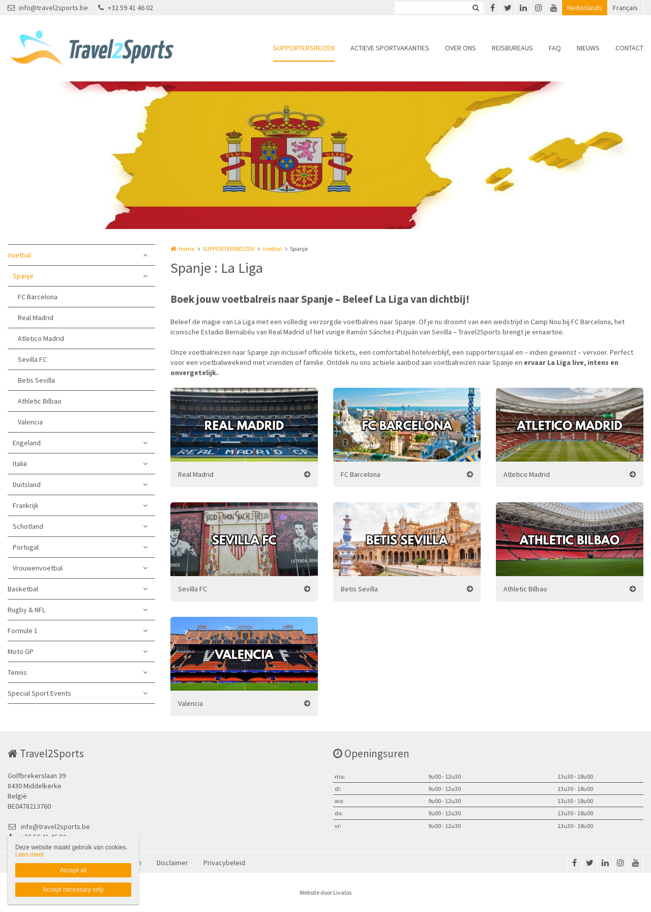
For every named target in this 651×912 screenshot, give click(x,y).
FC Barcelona (37, 296)
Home (186, 248)
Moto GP (21, 651)
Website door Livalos (325, 892)
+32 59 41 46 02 (125, 7)
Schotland (28, 526)
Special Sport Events (39, 693)
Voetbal (19, 255)
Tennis (17, 672)
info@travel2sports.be (48, 7)
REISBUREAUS (512, 47)
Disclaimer (172, 862)
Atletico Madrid (41, 338)
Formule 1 (23, 630)
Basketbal (23, 588)
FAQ (555, 47)
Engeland (27, 442)
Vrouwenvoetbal (38, 568)
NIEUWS (588, 47)
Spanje (23, 275)
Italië (20, 463)
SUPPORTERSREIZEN (304, 47)
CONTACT (629, 47)
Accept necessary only (73, 889)
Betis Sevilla (36, 380)
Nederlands (584, 7)
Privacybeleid (224, 862)
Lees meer (29, 854)
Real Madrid (35, 317)
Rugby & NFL (26, 609)
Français (625, 7)
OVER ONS (460, 47)
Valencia (30, 421)
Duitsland (27, 484)
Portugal (26, 547)
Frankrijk (26, 505)
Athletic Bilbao (40, 401)
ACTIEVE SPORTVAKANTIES (389, 47)
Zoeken (475, 8)
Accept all (73, 870)
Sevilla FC (32, 359)
